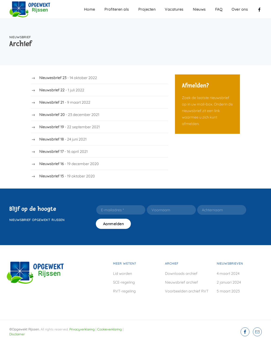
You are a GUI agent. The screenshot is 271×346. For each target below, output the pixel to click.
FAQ (219, 9)
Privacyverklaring (82, 329)
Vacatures (174, 9)
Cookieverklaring (109, 329)
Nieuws (199, 9)
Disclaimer (17, 334)
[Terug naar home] (32, 9)
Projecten (147, 9)
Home (89, 9)
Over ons (240, 9)
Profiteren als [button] (116, 9)
